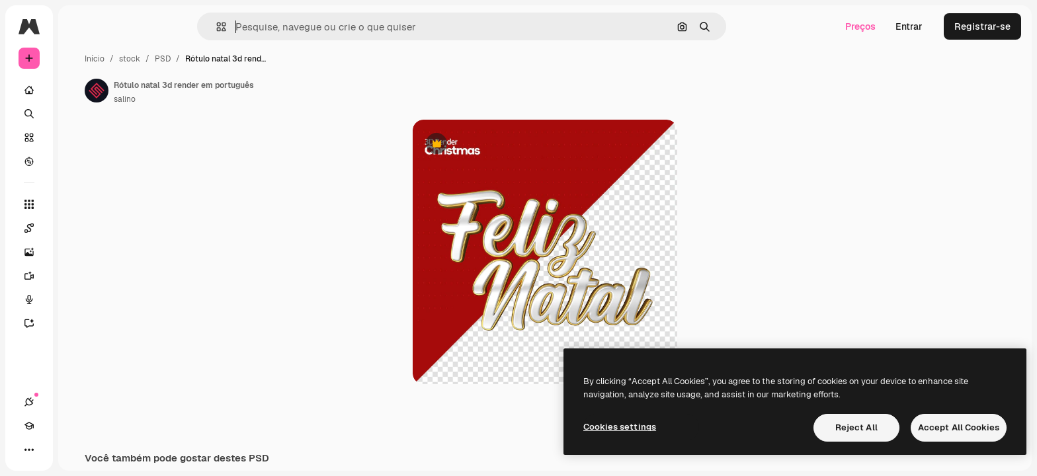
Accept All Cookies (958, 427)
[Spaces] (79, 228)
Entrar (909, 26)
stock (230, 59)
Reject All (856, 427)
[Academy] (52, 449)
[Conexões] (29, 449)
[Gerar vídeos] (79, 275)
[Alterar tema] (76, 449)
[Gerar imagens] (79, 251)
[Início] (79, 89)
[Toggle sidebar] (129, 26)
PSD (263, 59)
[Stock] (79, 137)
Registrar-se (982, 26)
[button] (266, 27)
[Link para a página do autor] (197, 90)
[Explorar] (79, 161)
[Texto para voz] (79, 299)
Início (195, 59)
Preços (860, 26)
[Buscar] (79, 113)
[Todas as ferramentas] (79, 204)
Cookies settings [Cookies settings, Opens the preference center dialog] (619, 426)
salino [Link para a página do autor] (225, 99)
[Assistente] (79, 323)
